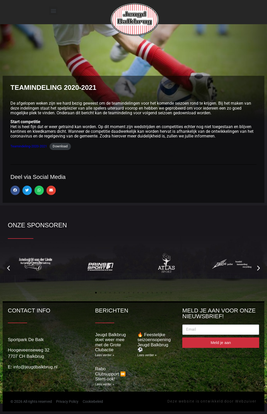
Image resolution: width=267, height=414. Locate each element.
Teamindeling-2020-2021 (28, 146)
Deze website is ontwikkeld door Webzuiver (212, 401)
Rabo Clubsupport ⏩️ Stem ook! (110, 373)
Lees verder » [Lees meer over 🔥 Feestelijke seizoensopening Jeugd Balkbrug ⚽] (146, 355)
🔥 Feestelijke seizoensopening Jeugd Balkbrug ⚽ (154, 342)
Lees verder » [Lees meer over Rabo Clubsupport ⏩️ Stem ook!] (104, 384)
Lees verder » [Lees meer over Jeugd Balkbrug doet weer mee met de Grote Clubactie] (104, 355)
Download (60, 146)
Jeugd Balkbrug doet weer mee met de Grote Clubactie (110, 342)
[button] (53, 11)
